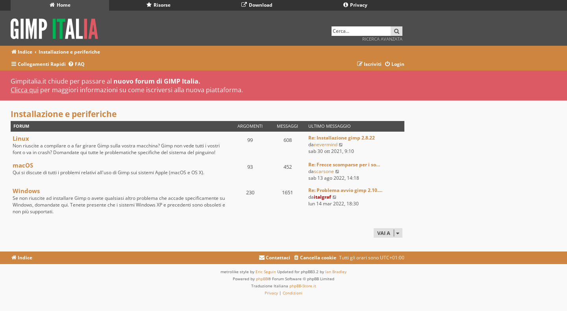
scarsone (324, 171)
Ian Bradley (335, 271)
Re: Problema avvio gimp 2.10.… (345, 190)
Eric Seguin (266, 271)
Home (60, 5)
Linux (21, 138)
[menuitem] (76, 64)
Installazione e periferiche (64, 113)
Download (256, 5)
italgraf (322, 197)
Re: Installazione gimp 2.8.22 (341, 137)
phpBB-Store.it (302, 286)
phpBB (262, 278)
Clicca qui (25, 90)
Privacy (355, 5)
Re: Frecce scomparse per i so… (344, 164)
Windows (26, 191)
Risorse (158, 5)
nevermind (325, 144)
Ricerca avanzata (382, 39)
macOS (23, 165)
